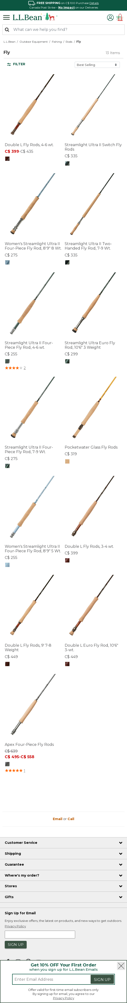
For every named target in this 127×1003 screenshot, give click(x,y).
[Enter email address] (45, 979)
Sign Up (102, 979)
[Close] (121, 966)
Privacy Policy (63, 998)
